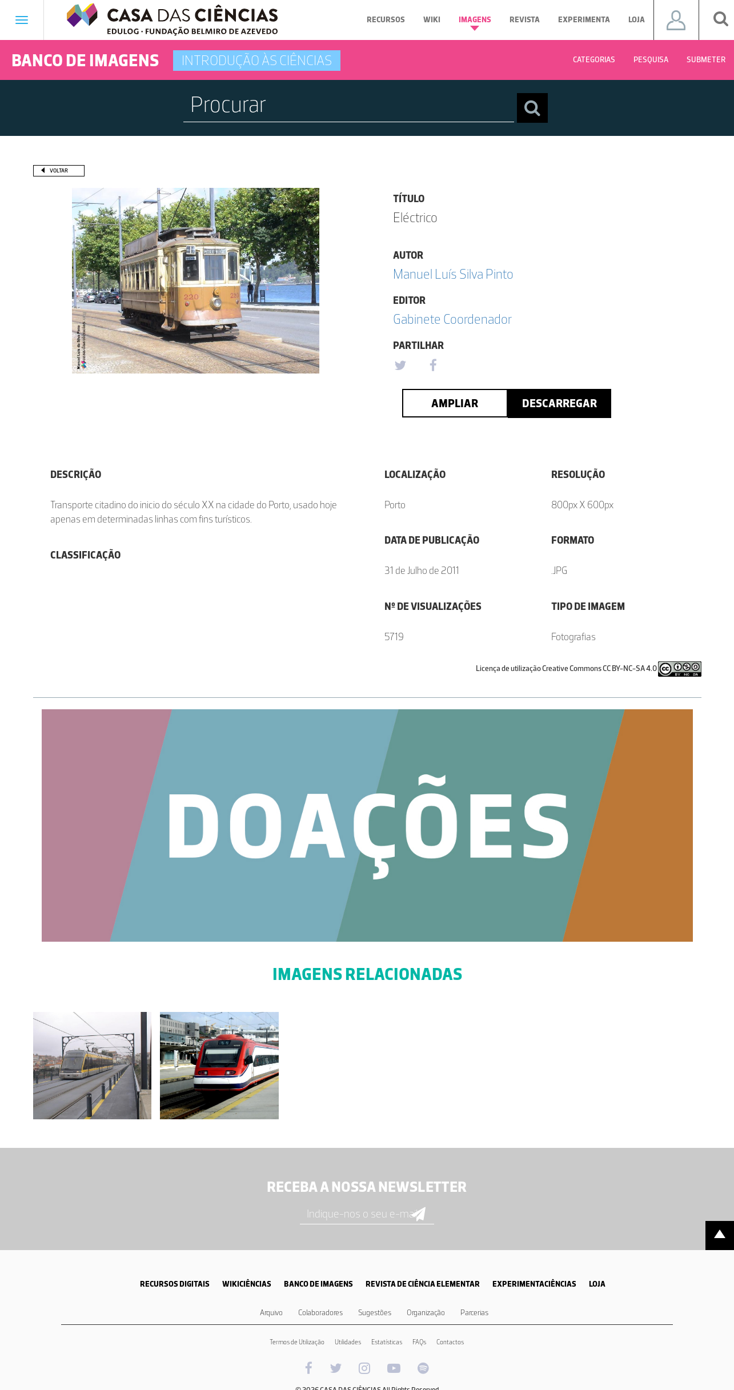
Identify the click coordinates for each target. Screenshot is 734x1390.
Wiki (431, 20)
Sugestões (374, 1312)
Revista (525, 20)
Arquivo (271, 1312)
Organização (426, 1312)
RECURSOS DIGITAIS (175, 1284)
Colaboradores (320, 1312)
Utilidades (348, 1342)
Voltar (59, 170)
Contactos (450, 1342)
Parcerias (474, 1312)
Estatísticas (386, 1342)
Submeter (706, 60)
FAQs (419, 1342)
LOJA (597, 1284)
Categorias (594, 60)
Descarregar (559, 403)
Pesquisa (650, 60)
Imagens (475, 23)
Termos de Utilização (297, 1342)
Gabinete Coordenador (452, 319)
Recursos (386, 20)
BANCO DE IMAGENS (318, 1284)
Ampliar (454, 403)
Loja (636, 20)
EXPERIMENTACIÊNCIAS (534, 1284)
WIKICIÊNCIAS (246, 1284)
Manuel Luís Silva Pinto (453, 274)
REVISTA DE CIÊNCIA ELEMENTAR (423, 1284)
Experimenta (584, 20)
